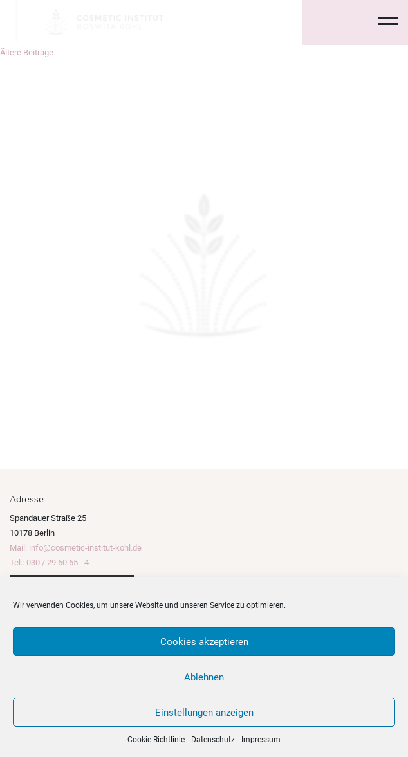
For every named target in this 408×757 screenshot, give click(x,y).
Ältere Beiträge (26, 52)
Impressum (261, 739)
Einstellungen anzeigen (204, 712)
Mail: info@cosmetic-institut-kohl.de (76, 547)
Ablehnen (204, 677)
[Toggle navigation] (380, 22)
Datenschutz (213, 739)
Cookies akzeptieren (204, 642)
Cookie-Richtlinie (156, 739)
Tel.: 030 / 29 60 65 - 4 (49, 562)
